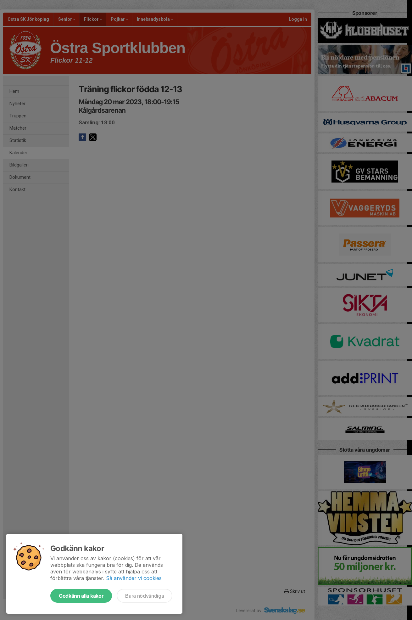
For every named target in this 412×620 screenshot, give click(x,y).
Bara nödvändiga (144, 596)
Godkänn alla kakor (81, 596)
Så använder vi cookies (134, 578)
